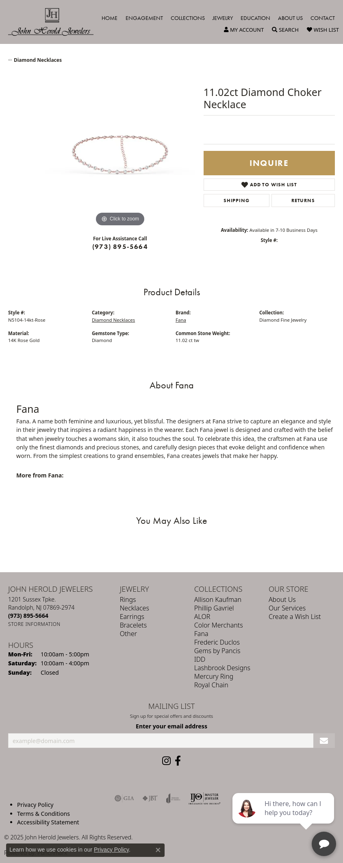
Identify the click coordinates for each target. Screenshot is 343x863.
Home (109, 18)
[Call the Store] (28, 615)
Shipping (236, 200)
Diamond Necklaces (38, 60)
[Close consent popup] (158, 850)
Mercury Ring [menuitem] (213, 676)
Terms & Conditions (43, 813)
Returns (303, 200)
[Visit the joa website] (173, 798)
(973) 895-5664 (120, 246)
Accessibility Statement (48, 822)
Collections (188, 18)
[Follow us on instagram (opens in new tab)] (166, 761)
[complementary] (284, 818)
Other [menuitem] (128, 633)
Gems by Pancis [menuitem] (217, 650)
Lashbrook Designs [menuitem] (222, 667)
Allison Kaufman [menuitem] (217, 599)
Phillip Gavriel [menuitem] (214, 608)
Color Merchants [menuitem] (218, 625)
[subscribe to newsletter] (324, 740)
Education (255, 18)
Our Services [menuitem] (287, 608)
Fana (181, 320)
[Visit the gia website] (124, 798)
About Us (290, 18)
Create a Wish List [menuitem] (295, 616)
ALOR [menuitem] (202, 616)
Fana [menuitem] (201, 633)
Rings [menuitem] (128, 599)
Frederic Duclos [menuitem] (217, 642)
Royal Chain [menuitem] (211, 684)
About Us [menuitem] (282, 599)
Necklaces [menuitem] (134, 608)
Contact (322, 18)
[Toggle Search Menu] (285, 30)
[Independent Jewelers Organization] (204, 798)
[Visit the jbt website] (150, 798)
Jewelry (223, 18)
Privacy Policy (35, 805)
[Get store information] (34, 624)
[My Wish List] (323, 30)
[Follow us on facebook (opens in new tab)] (178, 761)
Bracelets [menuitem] (133, 625)
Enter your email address (171, 726)
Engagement (144, 18)
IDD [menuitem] (200, 659)
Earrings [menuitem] (132, 616)
